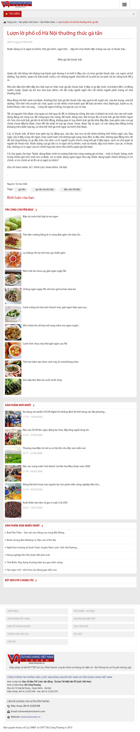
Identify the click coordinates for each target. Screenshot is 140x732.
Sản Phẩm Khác (47, 22)
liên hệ (11, 641)
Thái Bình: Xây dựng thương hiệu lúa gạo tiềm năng (35, 562)
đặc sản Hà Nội (72, 189)
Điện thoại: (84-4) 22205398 (25, 706)
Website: (25, 717)
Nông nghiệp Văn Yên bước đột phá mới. (28, 555)
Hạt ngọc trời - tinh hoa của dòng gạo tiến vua (32, 570)
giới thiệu (13, 611)
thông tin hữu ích (18, 634)
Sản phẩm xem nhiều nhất (22, 526)
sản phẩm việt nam (18, 619)
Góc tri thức (81, 626)
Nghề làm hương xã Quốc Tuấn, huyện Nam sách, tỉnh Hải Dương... (42, 547)
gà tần (21, 189)
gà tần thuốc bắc (45, 189)
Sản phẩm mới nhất (18, 405)
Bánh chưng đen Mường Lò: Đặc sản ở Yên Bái (31, 540)
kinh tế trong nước (19, 626)
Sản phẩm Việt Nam (28, 22)
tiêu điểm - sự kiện (84, 611)
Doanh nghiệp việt (85, 619)
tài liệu (78, 634)
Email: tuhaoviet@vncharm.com (28, 711)
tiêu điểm (14, 14)
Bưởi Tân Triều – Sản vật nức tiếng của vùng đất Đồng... (36, 532)
